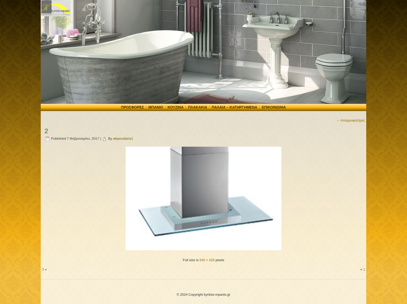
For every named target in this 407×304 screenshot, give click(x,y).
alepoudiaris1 (123, 138)
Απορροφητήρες (350, 120)
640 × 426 (207, 260)
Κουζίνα (176, 107)
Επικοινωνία (274, 107)
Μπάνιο (155, 107)
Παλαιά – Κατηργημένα (234, 107)
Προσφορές (132, 107)
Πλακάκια (197, 107)
